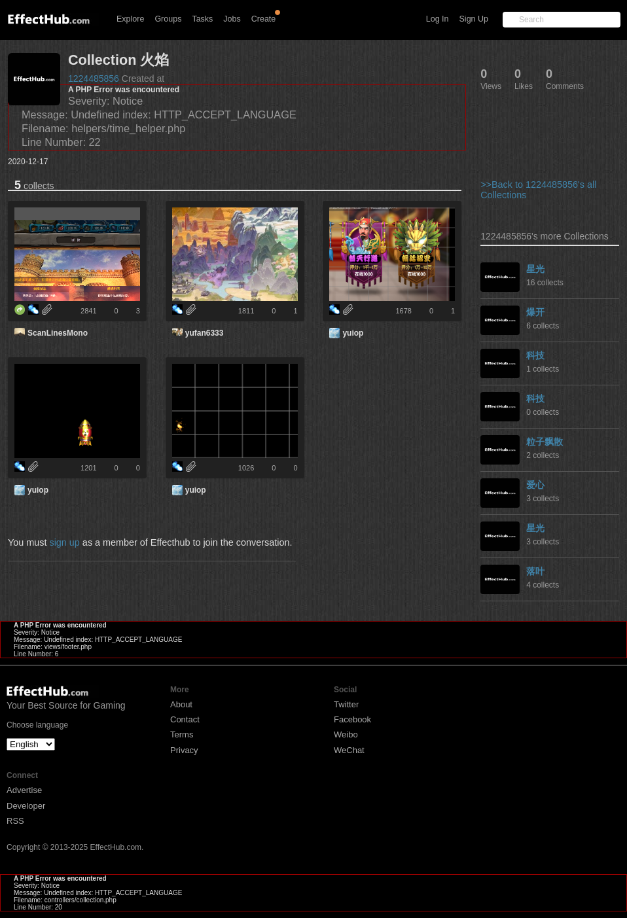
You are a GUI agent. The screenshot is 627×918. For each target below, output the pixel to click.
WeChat (349, 750)
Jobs (231, 19)
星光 (535, 269)
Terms (181, 734)
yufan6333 (204, 333)
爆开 (535, 312)
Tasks (202, 19)
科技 (535, 355)
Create (263, 19)
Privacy (184, 750)
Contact (185, 719)
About (181, 704)
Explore (130, 19)
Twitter (346, 704)
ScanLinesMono (57, 333)
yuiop (352, 333)
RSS (15, 821)
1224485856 (93, 78)
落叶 (535, 571)
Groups (167, 19)
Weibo (346, 734)
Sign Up (473, 19)
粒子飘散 (544, 441)
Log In (437, 19)
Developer (26, 806)
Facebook (352, 719)
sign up (64, 542)
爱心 (535, 485)
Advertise (24, 790)
